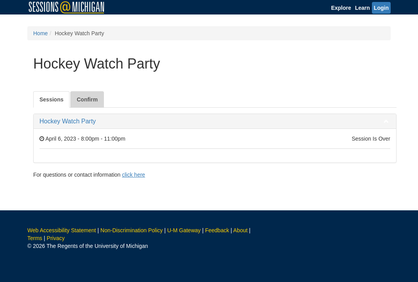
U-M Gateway (184, 230)
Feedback (217, 230)
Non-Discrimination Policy (131, 230)
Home (40, 33)
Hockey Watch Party (67, 121)
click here (133, 175)
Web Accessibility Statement (61, 230)
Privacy (56, 238)
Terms (34, 238)
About (240, 230)
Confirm (87, 99)
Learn (362, 8)
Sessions (51, 99)
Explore (341, 8)
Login (381, 8)
